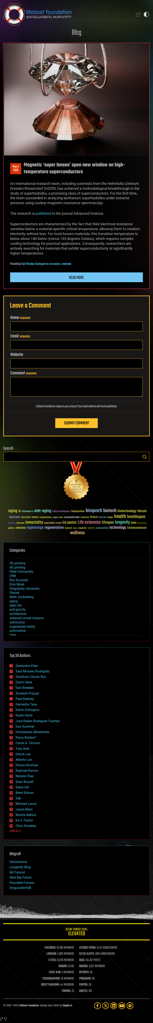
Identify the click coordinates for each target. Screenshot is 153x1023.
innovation (54, 264)
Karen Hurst (24, 715)
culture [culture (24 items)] (55, 517)
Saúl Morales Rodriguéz (33, 264)
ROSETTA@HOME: (50, 984)
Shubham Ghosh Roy (31, 677)
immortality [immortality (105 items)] (34, 522)
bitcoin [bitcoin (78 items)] (142, 511)
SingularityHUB (20, 888)
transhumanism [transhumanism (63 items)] (137, 528)
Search (144, 457)
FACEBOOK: (50, 947)
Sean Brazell (24, 782)
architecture (18, 614)
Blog (76, 33)
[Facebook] (97, 1005)
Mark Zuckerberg (22, 597)
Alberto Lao (24, 760)
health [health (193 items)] (120, 517)
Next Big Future (20, 877)
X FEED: (52, 960)
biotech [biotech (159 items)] (110, 511)
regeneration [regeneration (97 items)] (54, 527)
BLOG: (82, 960)
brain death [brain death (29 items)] (26, 517)
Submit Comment (76, 423)
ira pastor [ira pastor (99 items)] (69, 522)
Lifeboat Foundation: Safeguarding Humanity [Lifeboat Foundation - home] (66, 14)
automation (18, 631)
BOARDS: (83, 966)
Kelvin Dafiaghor (27, 710)
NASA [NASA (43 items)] (134, 523)
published (43, 213)
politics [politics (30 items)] (11, 528)
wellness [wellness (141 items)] (77, 533)
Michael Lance (26, 804)
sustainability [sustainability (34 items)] (102, 528)
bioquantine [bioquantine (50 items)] (78, 511)
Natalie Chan (25, 776)
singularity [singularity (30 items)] (82, 528)
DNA (13, 576)
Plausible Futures (22, 883)
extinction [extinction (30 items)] (85, 517)
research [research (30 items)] (68, 528)
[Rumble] (130, 1005)
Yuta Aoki (22, 749)
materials (66, 264)
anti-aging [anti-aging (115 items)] (42, 511)
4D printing (17, 567)
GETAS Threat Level (76, 932)
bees (13, 635)
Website (16, 354)
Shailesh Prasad (27, 693)
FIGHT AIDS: (55, 972)
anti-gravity (18, 609)
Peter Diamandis (21, 571)
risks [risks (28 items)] (75, 528)
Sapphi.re (67, 1005)
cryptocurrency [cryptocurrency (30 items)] (45, 517)
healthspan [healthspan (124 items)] (136, 516)
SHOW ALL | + (16, 831)
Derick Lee (23, 754)
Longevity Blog (20, 867)
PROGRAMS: (85, 978)
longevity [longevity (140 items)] (122, 522)
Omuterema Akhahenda (32, 732)
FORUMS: (66, 991)
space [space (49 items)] (91, 528)
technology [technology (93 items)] (117, 528)
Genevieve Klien (27, 666)
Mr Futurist (17, 872)
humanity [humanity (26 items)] (11, 523)
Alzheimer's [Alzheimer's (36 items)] (27, 511)
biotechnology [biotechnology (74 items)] (127, 511)
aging (14, 601)
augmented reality (22, 627)
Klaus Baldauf (26, 737)
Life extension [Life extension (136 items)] (89, 522)
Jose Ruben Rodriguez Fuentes (38, 721)
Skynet (14, 593)
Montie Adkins (26, 815)
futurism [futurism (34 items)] (102, 517)
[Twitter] (105, 1005)
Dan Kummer (25, 726)
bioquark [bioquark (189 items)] (94, 511)
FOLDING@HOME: (51, 978)
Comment (23, 373)
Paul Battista (25, 699)
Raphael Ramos (27, 771)
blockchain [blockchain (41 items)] (14, 517)
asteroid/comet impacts (27, 618)
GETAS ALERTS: (87, 954)
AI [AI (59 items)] (19, 511)
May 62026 (16, 168)
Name (20, 317)
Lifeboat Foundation (29, 1005)
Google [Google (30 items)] (110, 517)
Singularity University (25, 589)
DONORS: (63, 966)
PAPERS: (83, 984)
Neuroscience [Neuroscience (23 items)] (142, 523)
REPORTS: (84, 972)
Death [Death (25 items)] (61, 517)
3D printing (17, 563)
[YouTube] (122, 1005)
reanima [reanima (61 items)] (21, 528)
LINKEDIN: (52, 954)
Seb (18, 798)
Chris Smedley (26, 826)
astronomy (17, 622)
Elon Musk (17, 584)
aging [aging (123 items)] (12, 511)
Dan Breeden (25, 688)
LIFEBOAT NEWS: (87, 947)
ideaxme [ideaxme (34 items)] (20, 523)
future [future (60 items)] (94, 517)
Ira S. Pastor (24, 820)
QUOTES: (83, 991)
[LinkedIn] (113, 1005)
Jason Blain (24, 809)
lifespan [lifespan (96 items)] (108, 522)
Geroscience (18, 862)
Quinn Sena (24, 682)
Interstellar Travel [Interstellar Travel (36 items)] (52, 523)
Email (20, 336)
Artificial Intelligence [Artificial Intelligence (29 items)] (61, 511)
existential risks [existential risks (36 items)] (72, 517)
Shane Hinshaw (27, 765)
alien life (16, 605)
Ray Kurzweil (19, 580)
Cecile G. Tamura (28, 743)
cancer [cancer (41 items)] (35, 517)
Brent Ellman (25, 793)
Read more (76, 277)
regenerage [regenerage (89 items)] (35, 528)
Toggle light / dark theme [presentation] (146, 14)
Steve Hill (22, 787)
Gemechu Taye (26, 704)
